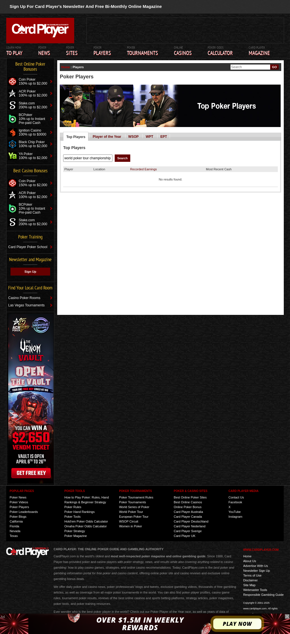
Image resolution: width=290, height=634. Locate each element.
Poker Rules (72, 507)
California (16, 521)
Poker (44, 51)
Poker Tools (72, 516)
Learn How (14, 51)
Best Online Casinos (188, 502)
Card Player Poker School (27, 247)
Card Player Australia (188, 511)
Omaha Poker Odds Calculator (85, 526)
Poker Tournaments (132, 502)
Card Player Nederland (190, 526)
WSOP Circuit (128, 521)
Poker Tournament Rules (136, 497)
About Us (249, 561)
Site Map (249, 585)
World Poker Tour (131, 511)
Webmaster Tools (255, 590)
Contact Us (236, 497)
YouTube (235, 511)
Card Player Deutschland (191, 521)
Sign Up (30, 271)
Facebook (235, 502)
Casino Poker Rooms (24, 298)
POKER (72, 51)
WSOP (133, 137)
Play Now (237, 623)
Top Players (75, 137)
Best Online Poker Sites (190, 497)
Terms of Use (252, 575)
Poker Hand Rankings (79, 511)
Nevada (15, 531)
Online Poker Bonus (188, 507)
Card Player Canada (188, 516)
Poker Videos (19, 502)
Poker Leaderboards (24, 511)
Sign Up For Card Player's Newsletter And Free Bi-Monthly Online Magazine (86, 6)
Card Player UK (184, 536)
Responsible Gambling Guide (263, 594)
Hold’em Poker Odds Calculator (86, 521)
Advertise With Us (255, 566)
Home (65, 67)
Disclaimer (250, 580)
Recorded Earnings (143, 169)
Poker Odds (220, 51)
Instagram (235, 516)
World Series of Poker (134, 507)
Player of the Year (107, 137)
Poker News (18, 497)
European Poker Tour (133, 516)
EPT (163, 137)
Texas (14, 536)
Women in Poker (130, 526)
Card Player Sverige (188, 531)
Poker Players (19, 507)
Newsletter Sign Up (256, 570)
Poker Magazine (75, 536)
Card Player (259, 51)
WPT (149, 137)
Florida (14, 526)
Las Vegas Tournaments (26, 305)
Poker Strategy (74, 531)
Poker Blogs (18, 516)
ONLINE (183, 51)
